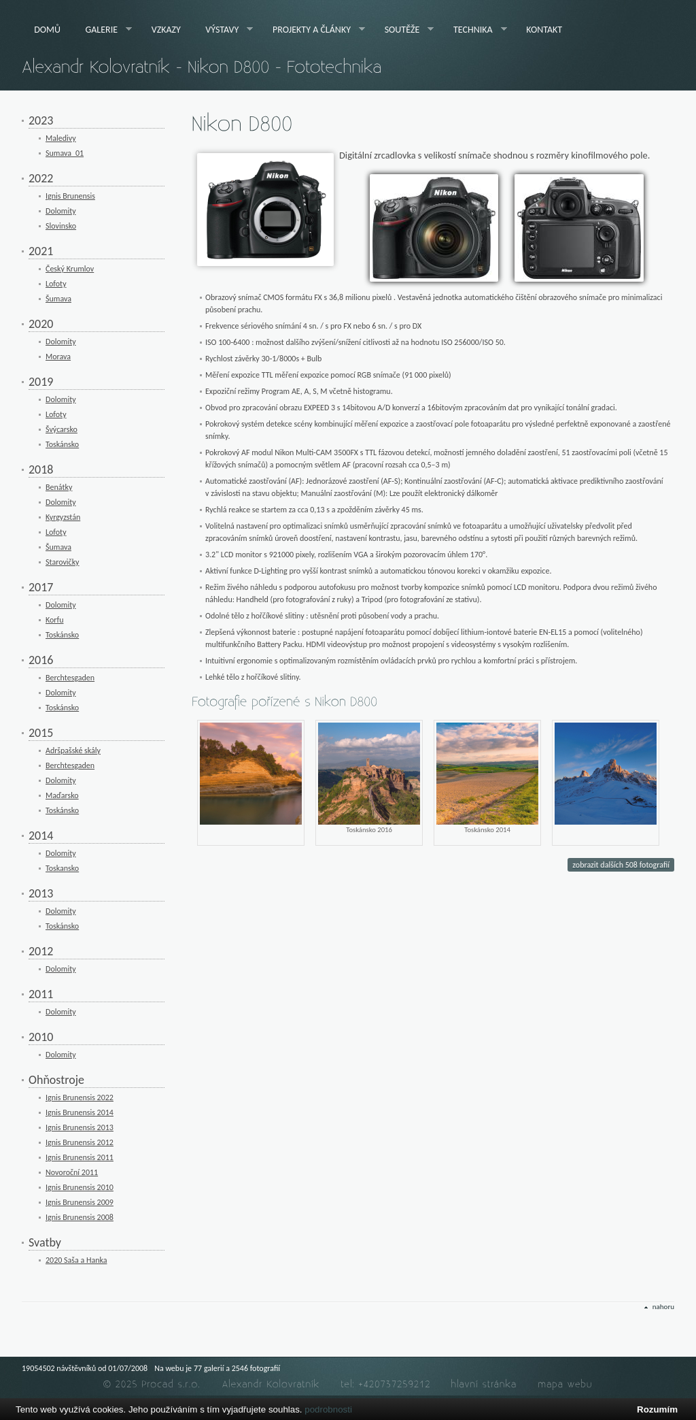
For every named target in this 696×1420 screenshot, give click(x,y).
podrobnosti (328, 1409)
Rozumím (657, 1409)
